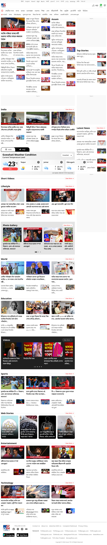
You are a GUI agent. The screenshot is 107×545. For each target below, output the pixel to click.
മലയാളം (72, 1)
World (4, 258)
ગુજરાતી (52, 1)
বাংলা (57, 1)
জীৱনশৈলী (54, 11)
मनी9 (78, 1)
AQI (96, 5)
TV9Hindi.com (58, 534)
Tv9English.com (45, 538)
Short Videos (7, 178)
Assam (55, 19)
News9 (33, 1)
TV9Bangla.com (83, 531)
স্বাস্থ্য (51, 14)
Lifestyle (5, 186)
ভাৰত (23, 11)
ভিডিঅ (85, 11)
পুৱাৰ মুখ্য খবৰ (27, 14)
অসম (17, 11)
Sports (4, 373)
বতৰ (8, 149)
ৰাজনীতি (45, 14)
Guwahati (19, 154)
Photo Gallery (10, 225)
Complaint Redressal (70, 526)
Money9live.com (71, 538)
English (27, 1)
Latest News (83, 127)
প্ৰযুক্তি (66, 11)
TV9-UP (83, 1)
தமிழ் (66, 1)
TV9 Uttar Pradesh (58, 538)
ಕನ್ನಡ (38, 1)
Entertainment (9, 443)
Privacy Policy (83, 526)
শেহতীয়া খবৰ (9, 11)
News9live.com (98, 534)
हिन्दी (22, 1)
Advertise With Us (55, 526)
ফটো (79, 11)
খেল (47, 11)
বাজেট (5, 14)
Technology (7, 482)
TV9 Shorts (17, 14)
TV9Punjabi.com (95, 531)
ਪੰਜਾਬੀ (62, 1)
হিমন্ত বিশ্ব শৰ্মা (36, 14)
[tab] (35, 366)
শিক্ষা (42, 11)
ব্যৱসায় (37, 11)
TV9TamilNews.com (85, 534)
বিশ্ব (61, 11)
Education (6, 298)
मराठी (47, 1)
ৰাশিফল (56, 14)
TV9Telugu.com (58, 531)
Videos (6, 339)
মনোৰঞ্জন (30, 11)
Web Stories (7, 413)
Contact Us (36, 526)
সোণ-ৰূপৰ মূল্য (74, 14)
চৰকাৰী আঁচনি (64, 14)
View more (69, 109)
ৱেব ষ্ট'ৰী (73, 11)
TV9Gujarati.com (46, 534)
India (4, 109)
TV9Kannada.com (71, 531)
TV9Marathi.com (46, 531)
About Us (44, 526)
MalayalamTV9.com (70, 534)
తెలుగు (43, 1)
